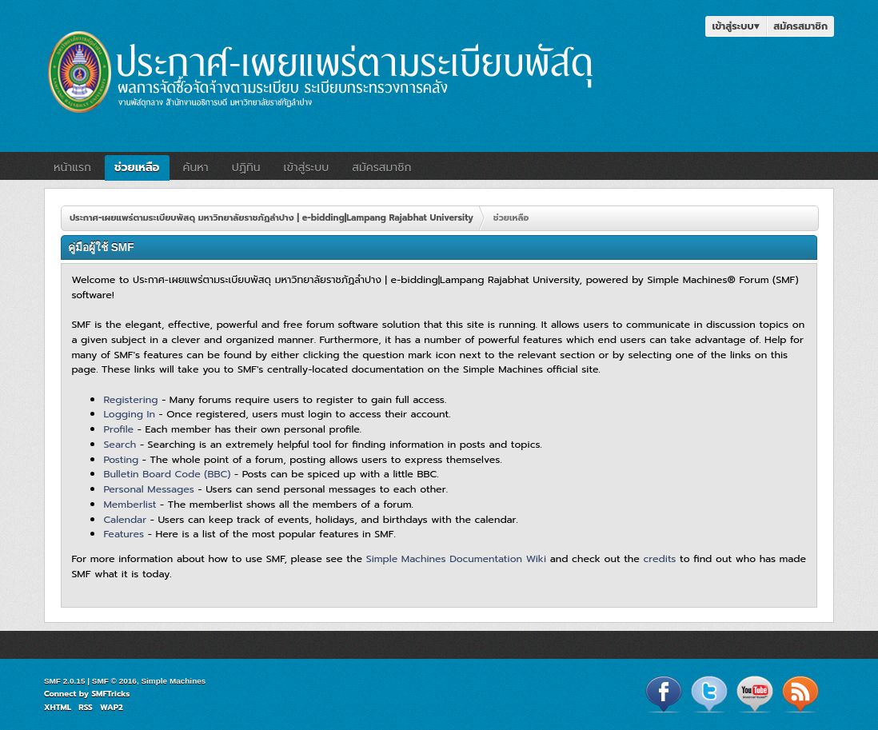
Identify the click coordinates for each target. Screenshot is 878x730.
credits (660, 558)
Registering (130, 399)
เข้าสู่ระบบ (736, 26)
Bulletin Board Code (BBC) (166, 473)
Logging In (129, 413)
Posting (120, 459)
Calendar (124, 519)
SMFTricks (110, 694)
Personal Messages (148, 489)
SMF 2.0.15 (65, 680)
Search (119, 444)
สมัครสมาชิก (800, 26)
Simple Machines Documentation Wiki (456, 558)
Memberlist (129, 504)
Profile (118, 429)
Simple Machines (173, 680)
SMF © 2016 (114, 680)
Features (123, 533)
